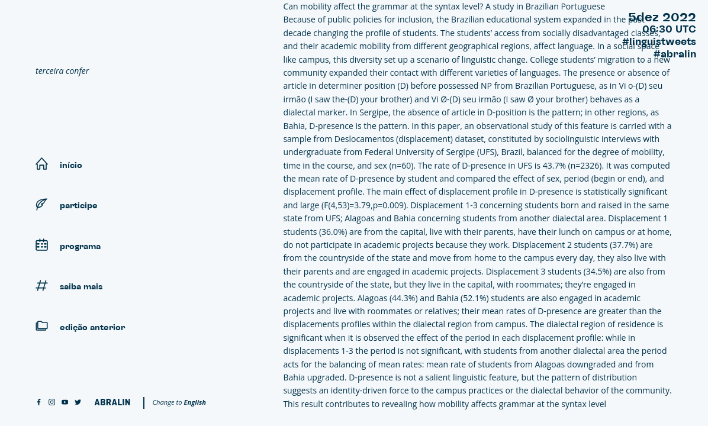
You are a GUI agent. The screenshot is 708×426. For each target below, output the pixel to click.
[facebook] (39, 402)
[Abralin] (112, 402)
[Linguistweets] (124, 39)
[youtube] (65, 402)
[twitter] (78, 402)
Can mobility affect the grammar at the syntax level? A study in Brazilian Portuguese (444, 6)
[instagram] (52, 402)
